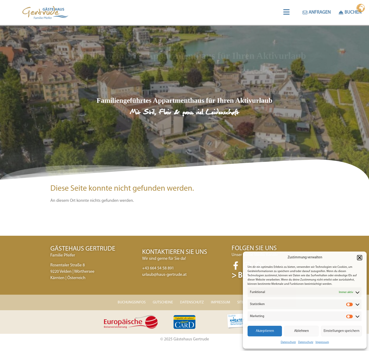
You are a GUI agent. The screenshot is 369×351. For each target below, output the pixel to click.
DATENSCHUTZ (192, 304)
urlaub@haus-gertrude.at (164, 276)
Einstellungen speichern (341, 331)
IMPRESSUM (220, 304)
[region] (184, 104)
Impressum (322, 342)
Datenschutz (288, 342)
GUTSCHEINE (163, 304)
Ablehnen (301, 331)
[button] (359, 257)
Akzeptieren (265, 331)
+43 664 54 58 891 (158, 270)
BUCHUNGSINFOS (132, 304)
